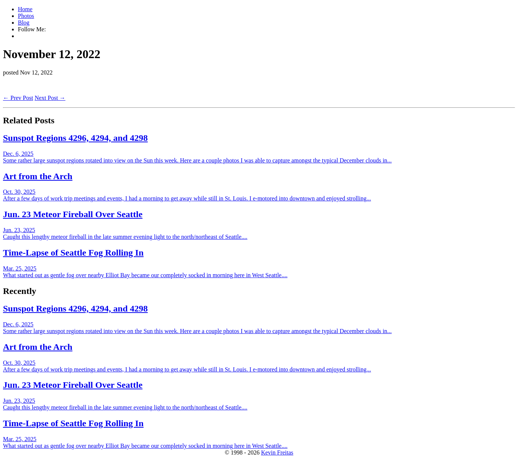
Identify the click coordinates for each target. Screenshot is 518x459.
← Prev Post (18, 98)
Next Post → (50, 98)
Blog (23, 22)
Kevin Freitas (277, 452)
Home (25, 9)
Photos (26, 16)
